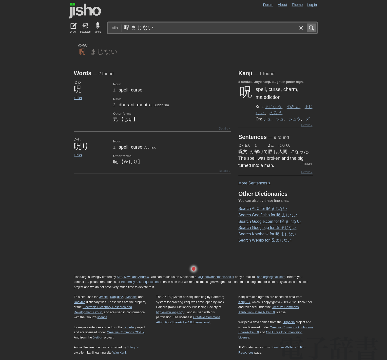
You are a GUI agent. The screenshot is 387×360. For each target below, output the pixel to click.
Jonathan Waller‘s (283, 347)
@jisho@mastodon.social (216, 277)
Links (78, 98)
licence (102, 317)
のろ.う (276, 112)
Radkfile (79, 302)
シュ (280, 119)
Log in (312, 5)
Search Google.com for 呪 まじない (269, 221)
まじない (104, 51)
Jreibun (98, 337)
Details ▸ (224, 128)
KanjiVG (244, 302)
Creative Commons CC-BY (125, 332)
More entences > (254, 183)
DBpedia (289, 322)
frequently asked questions (139, 282)
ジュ (267, 119)
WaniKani (119, 352)
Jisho (85, 11)
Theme (297, 5)
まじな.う (273, 106)
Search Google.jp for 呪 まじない (267, 227)
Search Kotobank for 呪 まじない (267, 234)
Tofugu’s (132, 347)
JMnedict (131, 297)
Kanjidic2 (116, 297)
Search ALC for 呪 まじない (262, 208)
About (282, 5)
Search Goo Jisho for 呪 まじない (267, 215)
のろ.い (293, 106)
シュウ (295, 119)
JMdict (103, 297)
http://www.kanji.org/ (170, 312)
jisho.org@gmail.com (270, 277)
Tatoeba (307, 163)
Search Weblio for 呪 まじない (265, 240)
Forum (268, 5)
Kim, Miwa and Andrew (133, 277)
